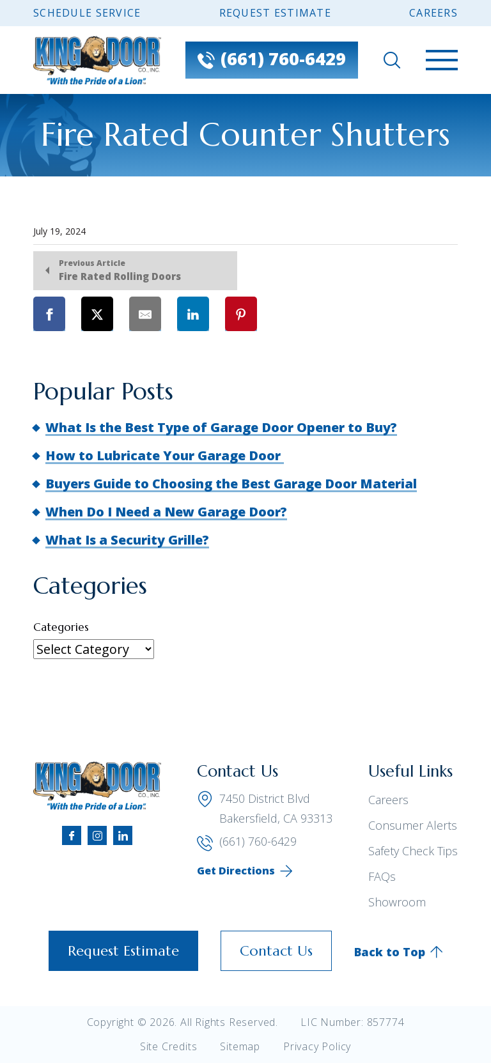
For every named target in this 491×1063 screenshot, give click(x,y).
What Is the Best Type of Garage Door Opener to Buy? (221, 427)
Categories (61, 627)
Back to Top (389, 951)
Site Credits (169, 1046)
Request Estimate (275, 13)
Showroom (397, 902)
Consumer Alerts (412, 825)
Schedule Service (87, 13)
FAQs (382, 876)
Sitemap (240, 1046)
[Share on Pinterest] (241, 314)
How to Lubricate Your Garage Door (164, 455)
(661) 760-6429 (247, 842)
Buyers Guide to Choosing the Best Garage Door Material (231, 483)
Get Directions (236, 871)
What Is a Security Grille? (127, 539)
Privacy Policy (317, 1046)
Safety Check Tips (413, 850)
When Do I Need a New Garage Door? (166, 511)
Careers (433, 13)
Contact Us (276, 950)
